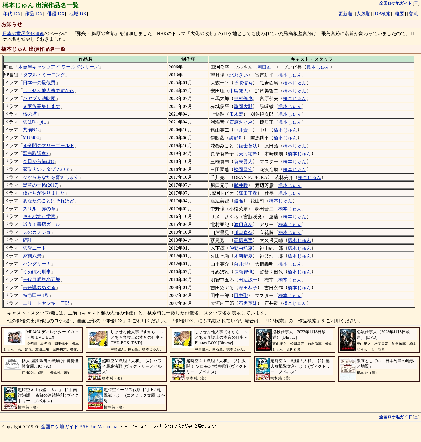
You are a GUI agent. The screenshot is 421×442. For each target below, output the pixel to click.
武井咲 (241, 185)
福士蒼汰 (248, 145)
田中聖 (241, 295)
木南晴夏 (243, 256)
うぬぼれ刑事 (37, 271)
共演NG (31, 129)
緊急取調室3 (36, 153)
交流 (413, 13)
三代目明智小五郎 (41, 279)
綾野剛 (236, 137)
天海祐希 (248, 153)
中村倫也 (243, 98)
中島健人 (238, 90)
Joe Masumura (104, 426)
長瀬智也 (243, 271)
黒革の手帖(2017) (41, 185)
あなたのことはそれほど (48, 200)
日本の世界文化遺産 (23, 33)
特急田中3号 (36, 295)
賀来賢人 (243, 161)
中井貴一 (243, 130)
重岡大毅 (243, 106)
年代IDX (11, 13)
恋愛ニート (34, 247)
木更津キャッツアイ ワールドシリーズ (58, 66)
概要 (399, 13)
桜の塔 (30, 113)
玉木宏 (236, 114)
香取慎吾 (243, 82)
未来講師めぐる (39, 287)
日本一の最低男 (39, 82)
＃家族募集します (41, 106)
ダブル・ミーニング (44, 74)
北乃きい (238, 75)
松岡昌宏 (243, 169)
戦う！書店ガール (41, 224)
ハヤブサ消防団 (39, 98)
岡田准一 (266, 67)
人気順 (363, 13)
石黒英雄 (248, 303)
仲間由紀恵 (241, 248)
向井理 (241, 264)
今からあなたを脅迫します (51, 177)
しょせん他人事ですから (48, 90)
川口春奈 (243, 232)
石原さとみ (241, 122)
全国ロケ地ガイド (59, 426)
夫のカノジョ (37, 232)
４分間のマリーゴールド (48, 145)
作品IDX (33, 13)
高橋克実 (243, 240)
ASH (84, 426)
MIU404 (31, 137)
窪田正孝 (248, 193)
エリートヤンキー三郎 (46, 303)
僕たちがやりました (44, 192)
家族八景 (32, 255)
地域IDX (78, 13)
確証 (27, 240)
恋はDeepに (35, 121)
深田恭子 (248, 287)
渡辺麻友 (243, 224)
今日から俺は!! (38, 161)
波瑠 (238, 200)
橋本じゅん (318, 67)
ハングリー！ (37, 263)
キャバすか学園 (39, 216)
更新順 (345, 13)
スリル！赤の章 (39, 208)
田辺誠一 (248, 279)
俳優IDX (56, 13)
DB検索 (383, 13)
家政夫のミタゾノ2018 (46, 169)
